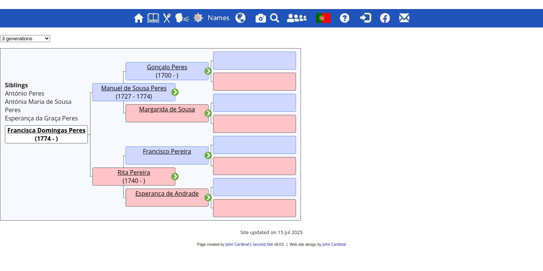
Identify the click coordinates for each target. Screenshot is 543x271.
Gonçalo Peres (167, 67)
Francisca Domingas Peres (46, 130)
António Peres (24, 93)
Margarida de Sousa (167, 109)
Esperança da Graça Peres (41, 118)
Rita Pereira (134, 172)
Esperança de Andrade (167, 193)
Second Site (263, 244)
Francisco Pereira (167, 151)
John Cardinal (334, 244)
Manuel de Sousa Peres (134, 88)
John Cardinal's (238, 244)
